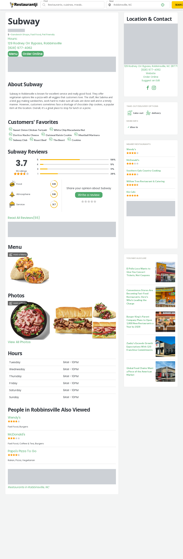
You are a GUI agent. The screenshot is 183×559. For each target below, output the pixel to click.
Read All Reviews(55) (24, 218)
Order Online (33, 54)
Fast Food (35, 34)
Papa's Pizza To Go (22, 451)
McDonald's (16, 434)
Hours (12, 38)
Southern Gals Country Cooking (143, 170)
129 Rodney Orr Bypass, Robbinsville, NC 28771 (150, 66)
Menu (13, 54)
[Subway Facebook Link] (148, 88)
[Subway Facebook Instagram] (154, 88)
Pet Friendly (48, 34)
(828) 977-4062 (20, 48)
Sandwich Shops (20, 34)
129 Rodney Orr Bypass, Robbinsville (35, 43)
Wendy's (14, 417)
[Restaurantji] (24, 4)
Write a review (89, 195)
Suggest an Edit (151, 80)
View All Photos (19, 342)
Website (151, 73)
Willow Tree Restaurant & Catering (145, 181)
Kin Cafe (131, 192)
